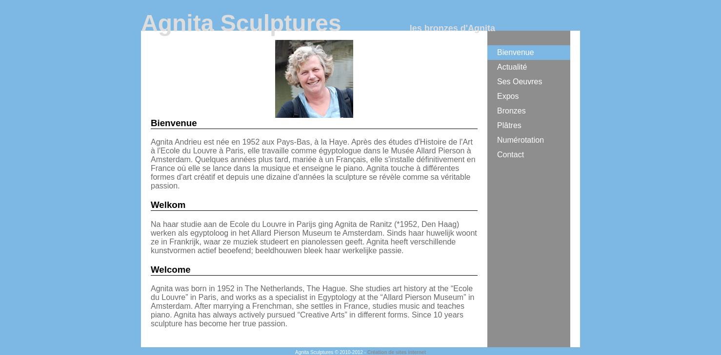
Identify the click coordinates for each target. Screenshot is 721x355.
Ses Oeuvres (519, 81)
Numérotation (520, 140)
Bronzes (511, 111)
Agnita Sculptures (241, 23)
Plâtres (509, 125)
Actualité (512, 67)
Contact (510, 154)
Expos (508, 96)
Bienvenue (515, 52)
